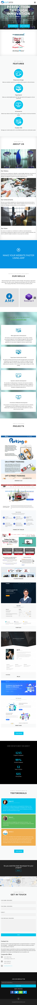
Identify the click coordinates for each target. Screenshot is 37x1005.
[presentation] (35, 298)
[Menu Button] (35, 2)
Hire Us (18, 870)
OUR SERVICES (13, 26)
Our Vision (4, 228)
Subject (3, 912)
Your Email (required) (6, 906)
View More (19, 733)
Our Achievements (7, 200)
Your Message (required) (7, 918)
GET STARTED (24, 26)
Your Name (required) (6, 900)
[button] (18, 249)
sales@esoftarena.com (8, 965)
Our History (4, 171)
